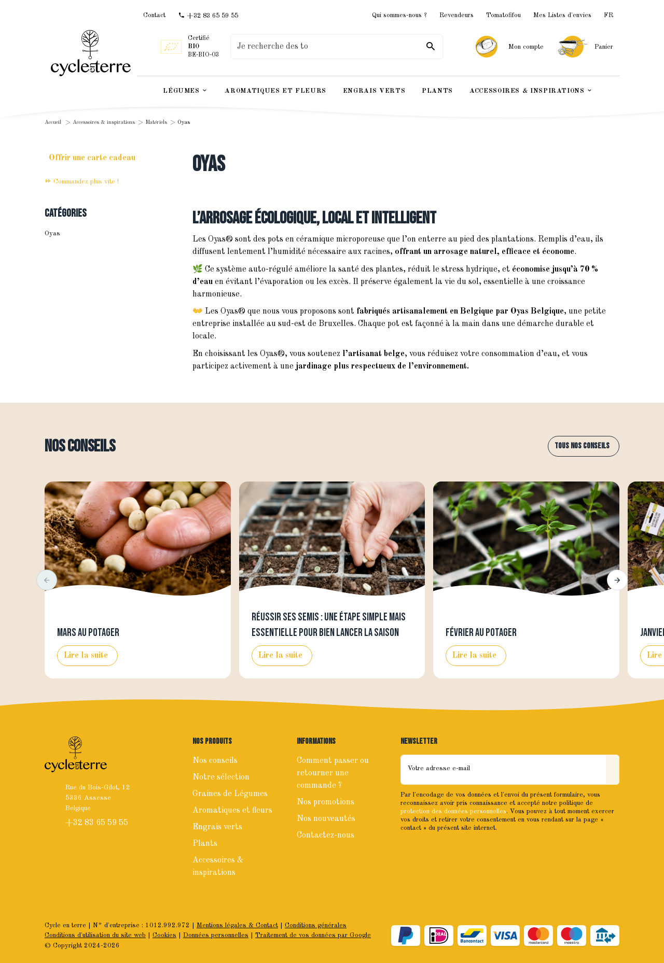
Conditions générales (316, 925)
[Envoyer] (612, 770)
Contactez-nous (325, 835)
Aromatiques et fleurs (232, 810)
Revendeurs (456, 15)
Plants (204, 844)
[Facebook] (409, 850)
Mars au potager (88, 633)
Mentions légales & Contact (237, 925)
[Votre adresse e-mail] (503, 770)
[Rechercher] (430, 46)
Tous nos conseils (582, 446)
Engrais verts (217, 827)
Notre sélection (221, 777)
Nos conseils (80, 446)
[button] (46, 580)
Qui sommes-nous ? (399, 15)
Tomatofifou (503, 15)
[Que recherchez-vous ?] (336, 46)
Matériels (156, 122)
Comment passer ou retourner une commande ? (333, 773)
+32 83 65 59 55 (97, 823)
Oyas (52, 233)
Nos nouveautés (326, 819)
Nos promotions (325, 802)
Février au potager (481, 633)
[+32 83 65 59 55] (208, 15)
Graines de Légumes (230, 794)
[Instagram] (432, 850)
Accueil (53, 122)
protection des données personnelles (453, 811)
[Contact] (154, 15)
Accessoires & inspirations (104, 122)
